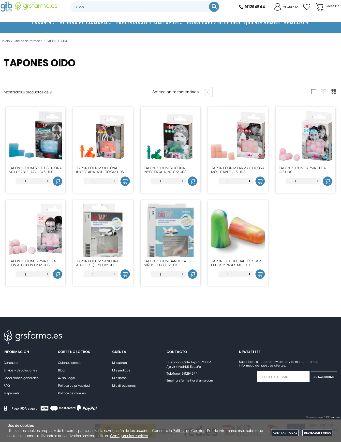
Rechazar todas (317, 433)
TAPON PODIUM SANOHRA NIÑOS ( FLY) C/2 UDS (167, 263)
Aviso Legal (66, 378)
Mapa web (11, 393)
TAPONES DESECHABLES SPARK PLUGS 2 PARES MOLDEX (233, 265)
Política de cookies (72, 393)
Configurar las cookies (129, 435)
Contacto (11, 363)
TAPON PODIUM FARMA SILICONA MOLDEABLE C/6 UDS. (234, 171)
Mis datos (119, 378)
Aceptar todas (285, 433)
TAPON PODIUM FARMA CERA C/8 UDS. (304, 168)
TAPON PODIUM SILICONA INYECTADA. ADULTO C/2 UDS (102, 168)
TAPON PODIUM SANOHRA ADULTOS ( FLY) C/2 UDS (99, 263)
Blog (61, 370)
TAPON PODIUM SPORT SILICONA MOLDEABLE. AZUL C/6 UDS (34, 171)
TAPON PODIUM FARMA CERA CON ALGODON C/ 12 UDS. (34, 263)
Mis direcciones (124, 385)
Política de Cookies (189, 430)
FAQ (7, 385)
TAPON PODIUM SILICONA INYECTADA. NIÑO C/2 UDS (167, 168)
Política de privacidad (74, 385)
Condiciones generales (21, 378)
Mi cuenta (119, 363)
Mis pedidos (121, 370)
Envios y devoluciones (20, 370)
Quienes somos (69, 363)
